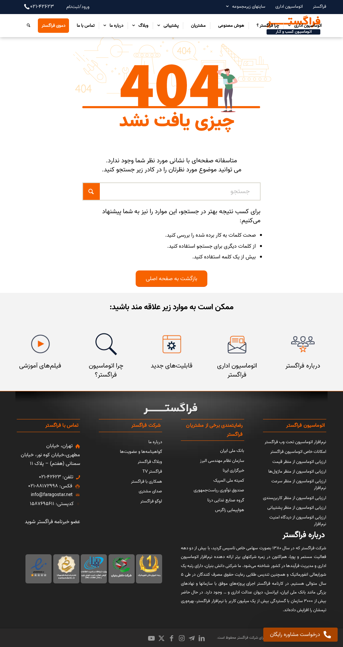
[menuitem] (316, 6)
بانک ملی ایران (232, 450)
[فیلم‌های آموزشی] (40, 344)
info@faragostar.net (52, 495)
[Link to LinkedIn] (202, 638)
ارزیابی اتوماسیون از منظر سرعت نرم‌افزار (298, 485)
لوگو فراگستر (151, 501)
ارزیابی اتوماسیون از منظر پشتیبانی (296, 507)
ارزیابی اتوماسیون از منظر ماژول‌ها (297, 471)
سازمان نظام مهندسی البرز (222, 460)
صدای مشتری (150, 491)
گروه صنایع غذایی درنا (225, 500)
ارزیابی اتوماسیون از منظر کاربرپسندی (294, 497)
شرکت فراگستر (247, 638)
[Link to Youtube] (151, 638)
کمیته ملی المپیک (228, 480)
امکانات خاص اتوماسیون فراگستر (298, 451)
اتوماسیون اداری (289, 6)
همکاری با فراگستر (146, 481)
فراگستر (319, 6)
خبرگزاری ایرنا (233, 470)
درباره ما (155, 442)
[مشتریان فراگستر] (302, 344)
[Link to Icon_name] (192, 638)
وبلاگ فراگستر (150, 461)
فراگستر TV (152, 471)
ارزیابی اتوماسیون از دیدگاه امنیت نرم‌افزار (297, 521)
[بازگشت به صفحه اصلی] (171, 278)
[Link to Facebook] (171, 638)
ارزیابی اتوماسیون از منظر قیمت (299, 461)
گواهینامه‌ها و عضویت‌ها (141, 451)
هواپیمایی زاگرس (229, 509)
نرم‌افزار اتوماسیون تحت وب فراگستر (295, 442)
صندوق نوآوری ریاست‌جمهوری (219, 490)
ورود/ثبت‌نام (77, 7)
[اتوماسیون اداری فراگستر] (237, 344)
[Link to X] (161, 638)
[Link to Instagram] (182, 638)
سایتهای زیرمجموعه (248, 6)
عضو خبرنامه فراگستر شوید (52, 521)
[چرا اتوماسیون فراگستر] (106, 344)
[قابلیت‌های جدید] (171, 344)
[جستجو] (27, 25)
